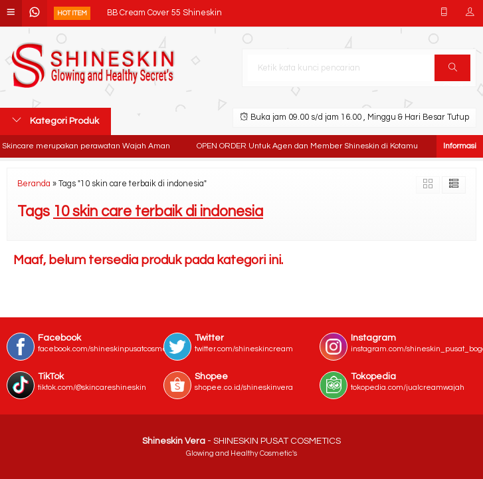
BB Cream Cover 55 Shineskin (164, 13)
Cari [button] (452, 72)
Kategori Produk (55, 120)
